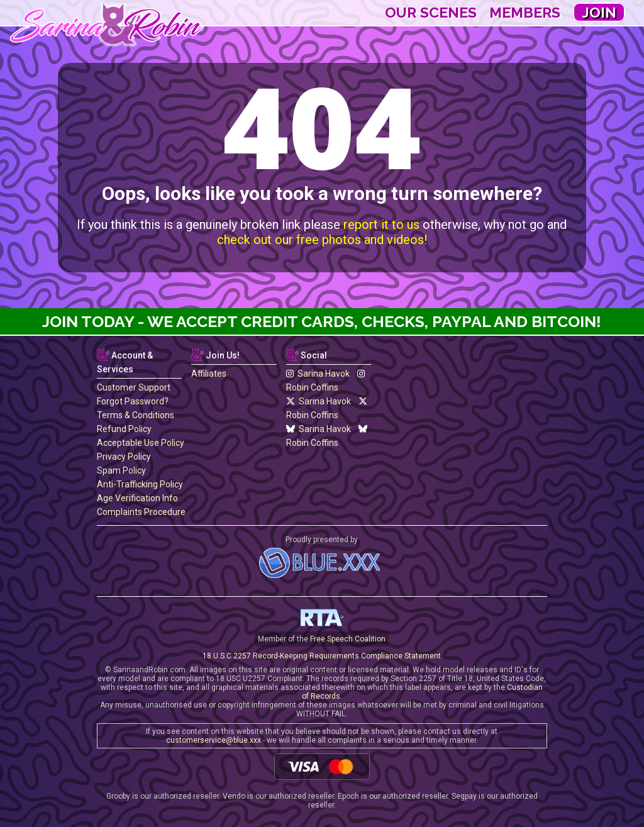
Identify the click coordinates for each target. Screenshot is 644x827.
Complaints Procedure (141, 512)
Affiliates (208, 374)
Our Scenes (431, 12)
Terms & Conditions (135, 415)
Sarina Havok (318, 374)
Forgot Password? (133, 401)
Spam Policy (121, 470)
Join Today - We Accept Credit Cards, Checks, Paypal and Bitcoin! (321, 321)
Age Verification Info (137, 498)
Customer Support (133, 387)
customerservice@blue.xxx (213, 740)
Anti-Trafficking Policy (140, 484)
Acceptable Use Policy (140, 443)
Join (599, 12)
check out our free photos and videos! (322, 239)
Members (524, 12)
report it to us (381, 224)
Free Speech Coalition (348, 639)
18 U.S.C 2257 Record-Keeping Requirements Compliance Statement (322, 656)
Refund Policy (124, 429)
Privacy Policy (124, 457)
